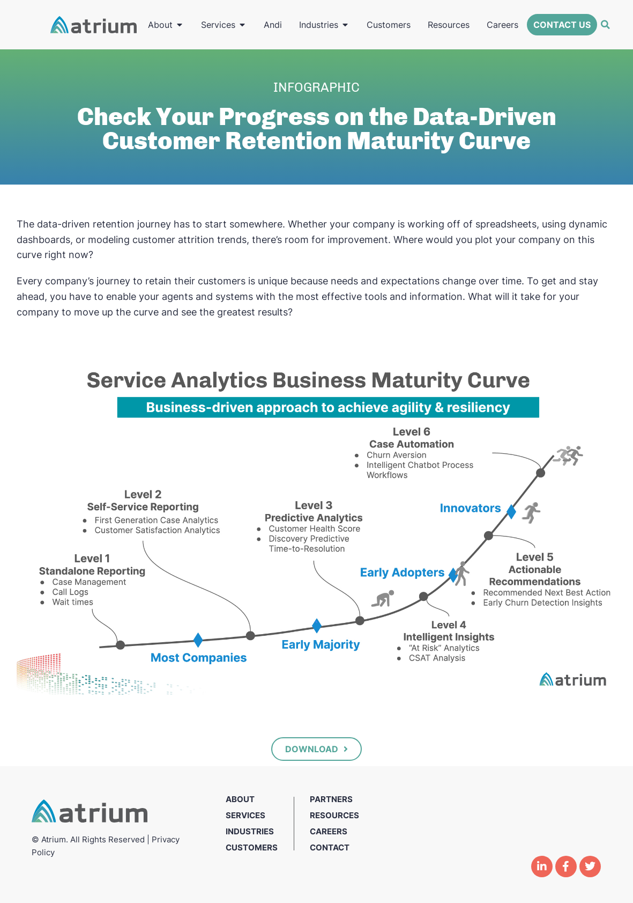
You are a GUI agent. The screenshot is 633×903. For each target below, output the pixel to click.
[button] (605, 25)
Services (245, 815)
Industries (250, 831)
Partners (331, 799)
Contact (329, 847)
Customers (252, 847)
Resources (334, 815)
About (240, 799)
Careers (328, 831)
